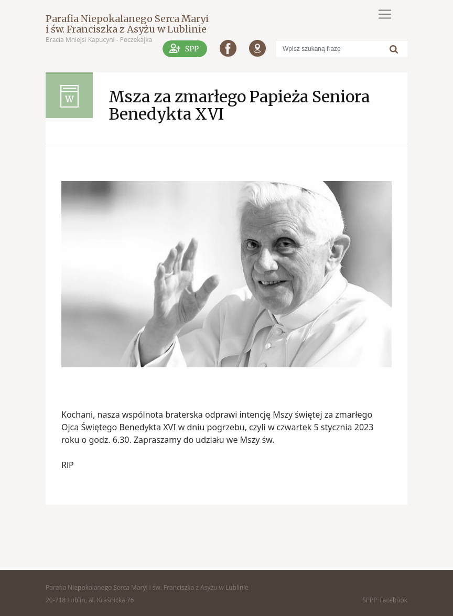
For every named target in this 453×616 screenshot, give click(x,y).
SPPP (369, 600)
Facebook (393, 600)
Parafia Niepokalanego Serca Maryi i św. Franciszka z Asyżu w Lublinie (127, 24)
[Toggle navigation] (385, 14)
